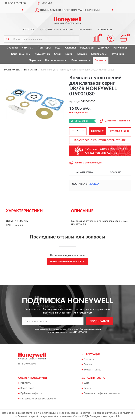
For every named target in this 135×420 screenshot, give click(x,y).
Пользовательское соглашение (38, 399)
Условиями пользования (62, 332)
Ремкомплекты (81, 60)
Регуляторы (120, 47)
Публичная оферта (31, 393)
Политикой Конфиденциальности (84, 329)
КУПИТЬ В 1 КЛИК (119, 131)
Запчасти (100, 60)
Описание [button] (115, 172)
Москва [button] (93, 184)
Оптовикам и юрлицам (56, 29)
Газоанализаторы (56, 60)
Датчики (103, 47)
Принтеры (44, 47)
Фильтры (27, 47)
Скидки (88, 388)
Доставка (89, 359)
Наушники (117, 54)
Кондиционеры (20, 54)
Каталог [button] (28, 29)
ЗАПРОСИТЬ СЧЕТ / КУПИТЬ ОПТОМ (100, 140)
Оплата (88, 364)
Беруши (82, 54)
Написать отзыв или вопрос (67, 261)
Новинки (85, 29)
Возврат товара (92, 370)
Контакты (105, 29)
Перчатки (35, 60)
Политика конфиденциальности (102, 393)
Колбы (69, 54)
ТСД (57, 47)
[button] (111, 38)
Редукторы (87, 47)
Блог (86, 383)
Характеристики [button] (84, 172)
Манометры (99, 54)
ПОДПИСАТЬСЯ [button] (99, 321)
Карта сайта (27, 388)
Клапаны (70, 47)
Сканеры (12, 47)
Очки (57, 54)
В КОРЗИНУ (97, 131)
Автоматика (42, 54)
